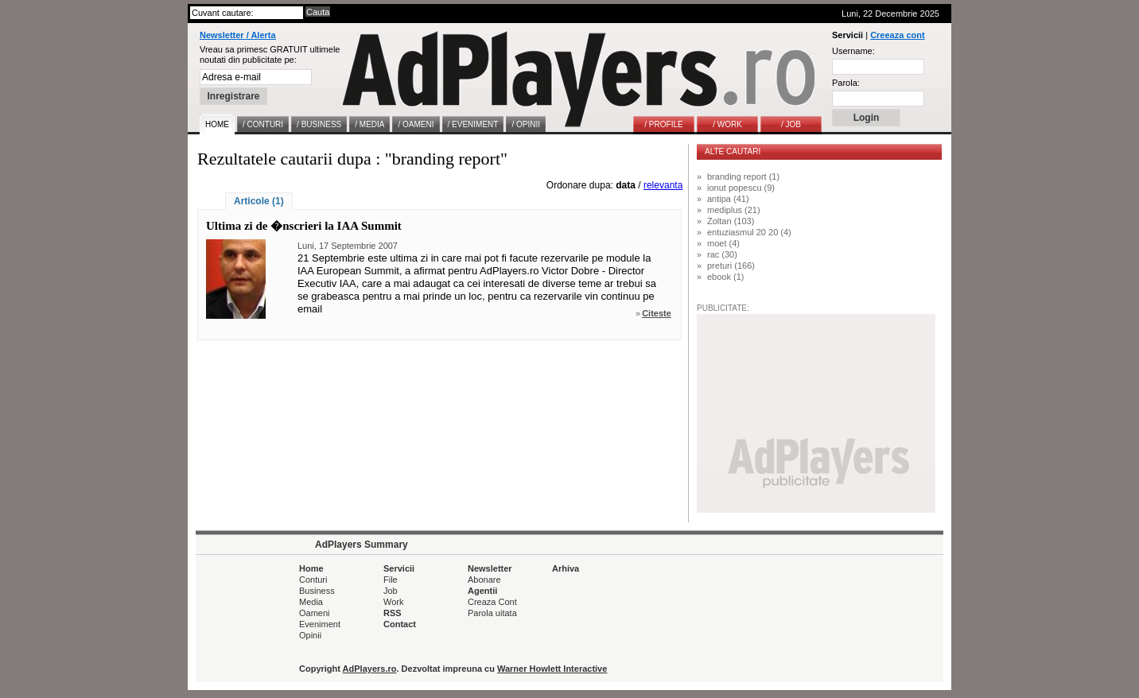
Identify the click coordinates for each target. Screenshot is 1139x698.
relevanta (662, 185)
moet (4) (723, 243)
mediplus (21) (733, 210)
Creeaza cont (897, 35)
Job (390, 590)
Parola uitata (492, 613)
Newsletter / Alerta (238, 35)
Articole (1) (259, 201)
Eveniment (319, 624)
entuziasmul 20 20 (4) (749, 232)
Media (311, 602)
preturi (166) (731, 265)
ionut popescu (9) (741, 187)
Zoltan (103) (730, 221)
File (390, 579)
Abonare (484, 579)
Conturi (313, 579)
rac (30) (722, 254)
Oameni (314, 613)
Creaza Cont (492, 602)
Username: (853, 51)
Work (393, 602)
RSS (392, 613)
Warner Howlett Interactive (552, 668)
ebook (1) (725, 276)
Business (317, 590)
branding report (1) (743, 176)
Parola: (846, 82)
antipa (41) (728, 199)
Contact (399, 624)
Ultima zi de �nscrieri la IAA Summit (304, 225)
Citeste (656, 313)
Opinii (310, 635)
